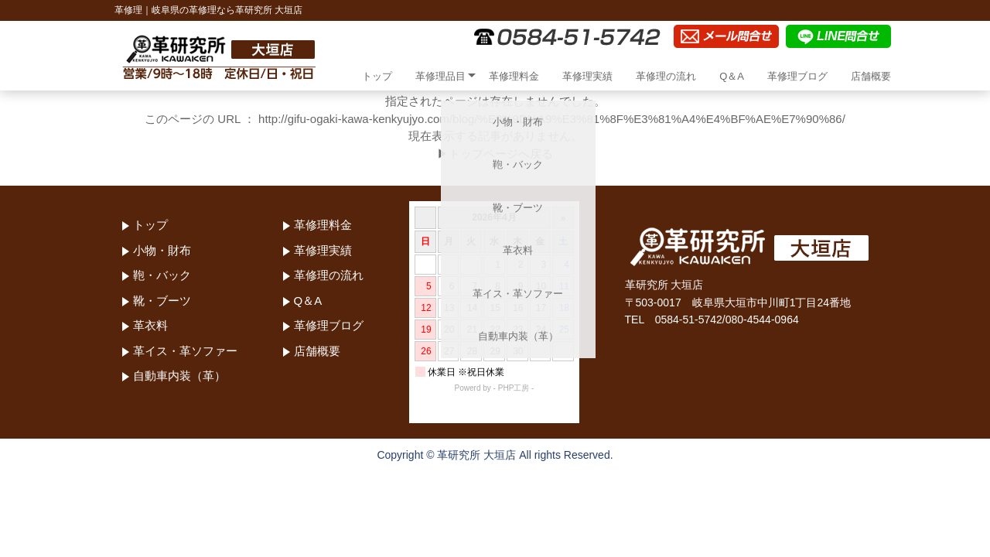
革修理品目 (440, 76)
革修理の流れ (666, 76)
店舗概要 (871, 76)
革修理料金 (514, 76)
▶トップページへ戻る (495, 153)
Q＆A (731, 76)
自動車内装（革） (179, 375)
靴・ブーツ (162, 300)
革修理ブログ (797, 76)
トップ (377, 76)
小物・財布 (162, 250)
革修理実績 (587, 76)
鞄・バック (162, 275)
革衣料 (150, 325)
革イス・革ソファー (185, 350)
